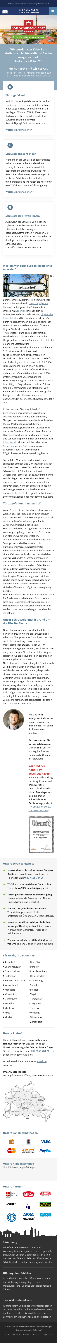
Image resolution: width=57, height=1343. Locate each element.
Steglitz (34, 989)
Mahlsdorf (10, 1008)
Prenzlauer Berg (38, 971)
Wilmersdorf (36, 1017)
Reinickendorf (37, 975)
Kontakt (26, 1334)
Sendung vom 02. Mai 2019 (29, 61)
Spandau (34, 985)
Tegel (33, 994)
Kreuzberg (10, 989)
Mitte (7, 1012)
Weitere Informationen (19, 129)
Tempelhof (35, 998)
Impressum (48, 1334)
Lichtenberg (11, 998)
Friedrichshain (12, 971)
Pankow (34, 966)
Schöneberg (36, 980)
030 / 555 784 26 (14, 1334)
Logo (5, 11)
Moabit (8, 1017)
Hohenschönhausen (15, 980)
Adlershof (10, 962)
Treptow (33, 303)
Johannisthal (9, 318)
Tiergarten (35, 1003)
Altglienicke (47, 314)
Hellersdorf (10, 975)
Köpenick (43, 303)
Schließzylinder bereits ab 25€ (34, 75)
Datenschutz (36, 1334)
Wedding (35, 1012)
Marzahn (9, 1003)
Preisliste (42, 1061)
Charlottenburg (13, 966)
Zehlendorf (36, 1021)
